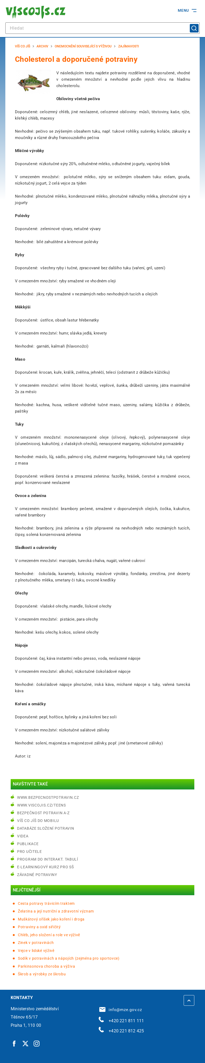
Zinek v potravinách (36, 942)
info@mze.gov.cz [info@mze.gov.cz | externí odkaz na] (120, 1009)
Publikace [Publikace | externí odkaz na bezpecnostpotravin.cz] (27, 844)
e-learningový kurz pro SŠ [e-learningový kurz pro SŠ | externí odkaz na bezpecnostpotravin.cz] (45, 867)
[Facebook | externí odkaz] (14, 1043)
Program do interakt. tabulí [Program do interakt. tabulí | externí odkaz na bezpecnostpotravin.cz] (47, 859)
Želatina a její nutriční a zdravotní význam (56, 911)
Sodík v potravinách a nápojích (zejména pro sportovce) (69, 958)
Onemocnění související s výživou (83, 46)
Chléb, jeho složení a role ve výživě (49, 935)
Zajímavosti (128, 46)
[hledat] (102, 28)
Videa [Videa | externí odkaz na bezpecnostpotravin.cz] (23, 836)
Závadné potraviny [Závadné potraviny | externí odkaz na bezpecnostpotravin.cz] (37, 875)
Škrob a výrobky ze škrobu (42, 974)
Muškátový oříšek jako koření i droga (51, 919)
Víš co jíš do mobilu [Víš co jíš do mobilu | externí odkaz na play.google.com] (38, 820)
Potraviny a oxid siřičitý (39, 927)
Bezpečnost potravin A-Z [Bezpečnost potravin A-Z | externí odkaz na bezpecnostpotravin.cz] (43, 813)
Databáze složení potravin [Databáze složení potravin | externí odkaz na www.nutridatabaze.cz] (45, 828)
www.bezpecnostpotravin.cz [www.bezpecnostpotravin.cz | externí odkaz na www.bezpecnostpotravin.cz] (48, 797)
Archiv (42, 46)
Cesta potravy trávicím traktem (46, 903)
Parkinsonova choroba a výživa (46, 966)
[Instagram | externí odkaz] (37, 1043)
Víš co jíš (22, 46)
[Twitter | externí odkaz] (25, 1043)
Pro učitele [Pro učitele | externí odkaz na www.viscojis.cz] (29, 851)
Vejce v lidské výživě (36, 950)
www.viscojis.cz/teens (41, 805)
